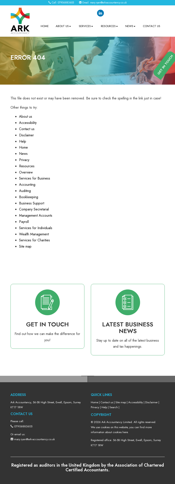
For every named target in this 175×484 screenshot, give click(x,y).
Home (45, 26)
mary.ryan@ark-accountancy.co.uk (108, 3)
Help (22, 141)
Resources (109, 26)
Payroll (24, 221)
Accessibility (28, 122)
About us (63, 26)
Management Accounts (35, 215)
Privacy (24, 159)
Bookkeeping (28, 197)
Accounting (27, 184)
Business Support (31, 203)
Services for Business (34, 178)
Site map (25, 246)
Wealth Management (34, 234)
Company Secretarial (34, 209)
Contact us (151, 26)
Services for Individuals (35, 227)
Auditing (25, 190)
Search (113, 407)
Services (86, 26)
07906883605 (66, 3)
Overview (26, 172)
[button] (169, 117)
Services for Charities (34, 240)
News (130, 26)
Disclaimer (26, 135)
